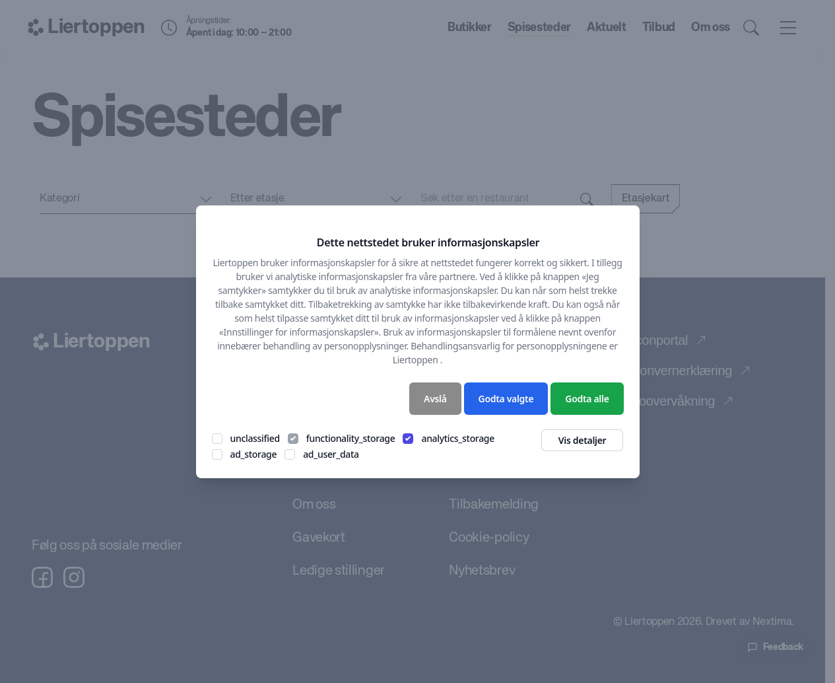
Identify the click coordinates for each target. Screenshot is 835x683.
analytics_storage (457, 438)
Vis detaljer (582, 440)
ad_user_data (331, 454)
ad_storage (253, 454)
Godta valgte (506, 398)
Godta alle (587, 398)
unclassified (255, 438)
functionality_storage (350, 438)
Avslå (435, 398)
